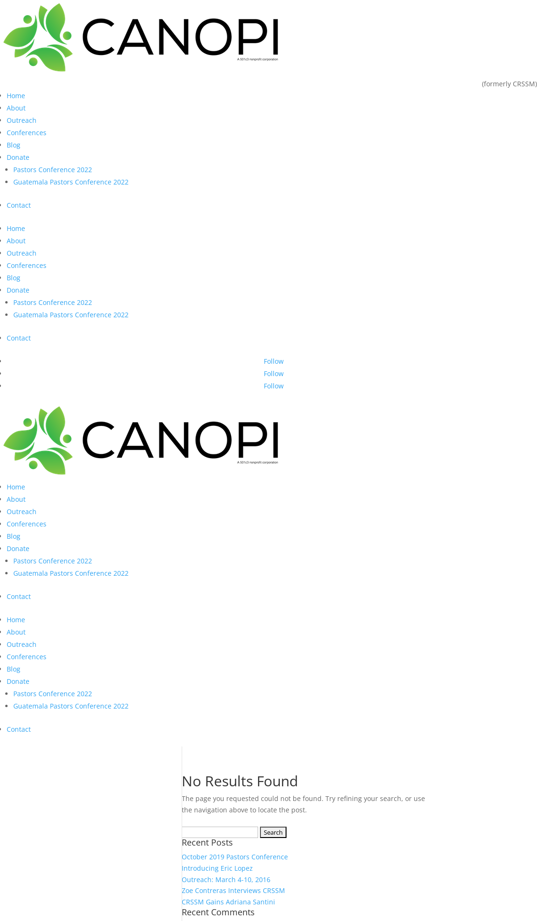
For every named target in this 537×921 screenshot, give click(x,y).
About (16, 107)
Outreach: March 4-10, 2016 (226, 879)
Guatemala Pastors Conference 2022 (71, 181)
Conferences (26, 132)
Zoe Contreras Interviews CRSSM (233, 890)
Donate (18, 157)
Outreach (22, 120)
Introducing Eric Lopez (217, 868)
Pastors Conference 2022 (52, 169)
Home (16, 95)
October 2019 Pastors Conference (235, 856)
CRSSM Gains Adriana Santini (228, 901)
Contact (19, 205)
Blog (13, 144)
